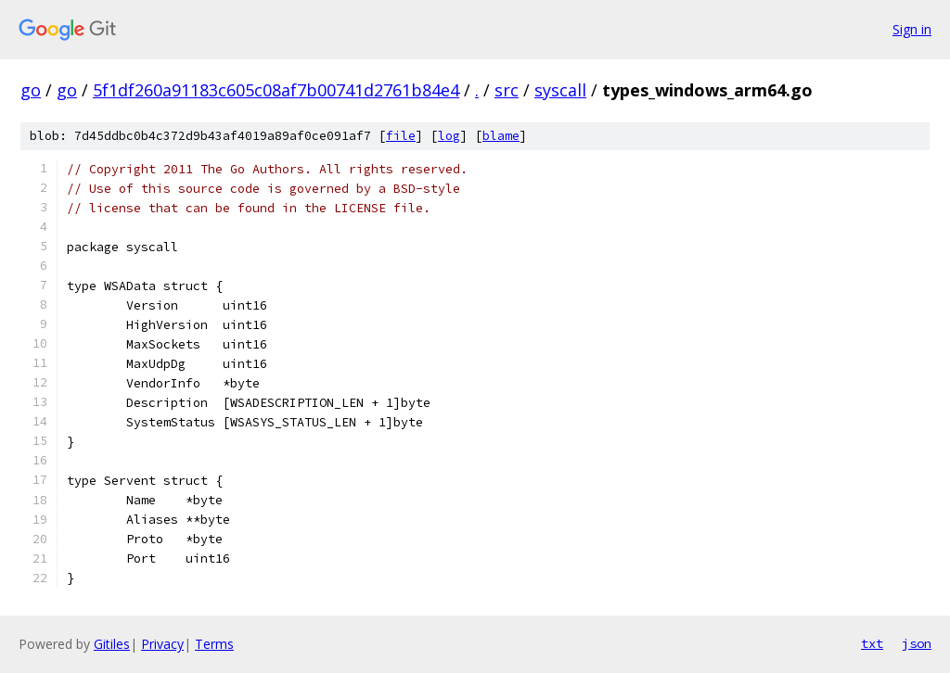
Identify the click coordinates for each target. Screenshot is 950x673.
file (401, 136)
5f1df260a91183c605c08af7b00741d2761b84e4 (276, 90)
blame (501, 136)
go (30, 90)
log (449, 136)
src (506, 90)
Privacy (162, 644)
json (916, 643)
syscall (560, 90)
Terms (214, 644)
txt (872, 643)
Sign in (911, 29)
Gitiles (112, 644)
